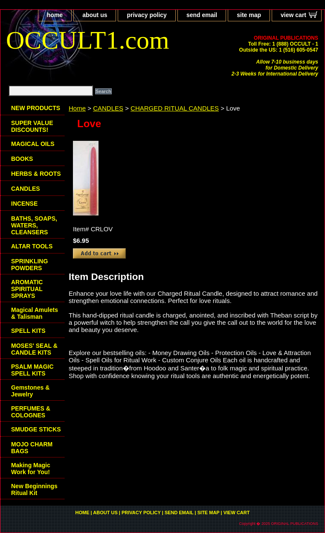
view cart (293, 15)
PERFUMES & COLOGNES (30, 412)
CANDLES (108, 108)
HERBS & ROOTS (36, 173)
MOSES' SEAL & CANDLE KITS (34, 349)
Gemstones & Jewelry (30, 391)
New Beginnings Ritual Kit (34, 489)
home (55, 15)
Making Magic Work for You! (30, 468)
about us (94, 15)
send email (201, 15)
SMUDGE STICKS (36, 429)
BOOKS (22, 158)
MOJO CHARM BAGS (31, 447)
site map (249, 15)
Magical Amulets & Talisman (34, 313)
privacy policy (146, 15)
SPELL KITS (28, 330)
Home (77, 108)
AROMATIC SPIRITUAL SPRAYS (27, 289)
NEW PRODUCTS (35, 108)
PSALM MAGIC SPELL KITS (32, 370)
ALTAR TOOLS (31, 246)
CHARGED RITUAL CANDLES (175, 108)
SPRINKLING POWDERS (29, 264)
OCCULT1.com (87, 40)
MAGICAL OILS (33, 143)
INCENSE (24, 203)
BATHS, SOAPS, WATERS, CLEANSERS (34, 225)
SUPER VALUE (32, 126)
